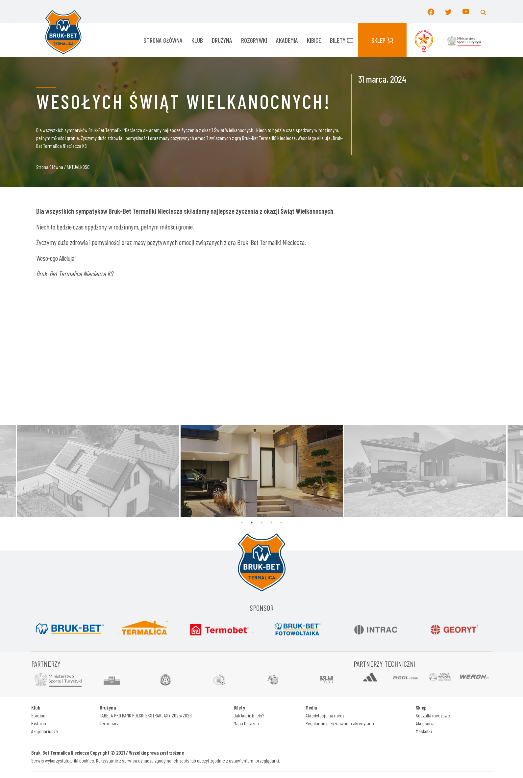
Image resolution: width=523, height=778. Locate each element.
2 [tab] (251, 522)
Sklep (382, 40)
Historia (38, 723)
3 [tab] (261, 522)
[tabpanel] (261, 471)
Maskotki (424, 731)
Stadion (38, 715)
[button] (483, 11)
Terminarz (109, 723)
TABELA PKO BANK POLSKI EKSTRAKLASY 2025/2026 (146, 715)
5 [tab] (281, 522)
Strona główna (163, 40)
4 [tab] (271, 522)
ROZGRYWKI (254, 40)
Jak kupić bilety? (249, 715)
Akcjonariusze (44, 731)
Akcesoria (425, 723)
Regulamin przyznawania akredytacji (340, 723)
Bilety (341, 40)
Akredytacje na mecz (325, 715)
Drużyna (222, 40)
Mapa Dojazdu (246, 723)
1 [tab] (241, 522)
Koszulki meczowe (433, 715)
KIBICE (314, 40)
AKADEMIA (287, 40)
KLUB (197, 40)
